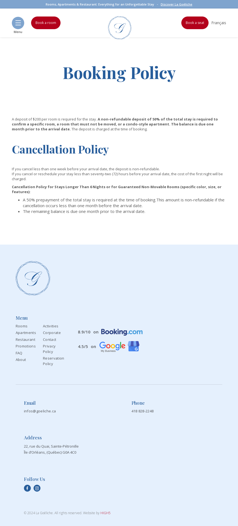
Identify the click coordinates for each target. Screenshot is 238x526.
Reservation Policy (53, 361)
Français (218, 22)
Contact (49, 339)
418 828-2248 (143, 411)
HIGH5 (105, 513)
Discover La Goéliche (176, 4)
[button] (18, 23)
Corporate (52, 332)
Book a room (45, 22)
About (21, 359)
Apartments (26, 332)
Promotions (26, 346)
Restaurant (25, 339)
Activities (50, 326)
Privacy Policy (49, 349)
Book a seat (195, 22)
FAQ (19, 352)
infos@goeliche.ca (40, 411)
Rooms (22, 326)
